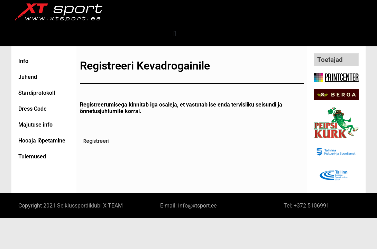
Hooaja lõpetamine (41, 140)
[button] (175, 33)
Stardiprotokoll (36, 93)
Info (23, 61)
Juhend (27, 77)
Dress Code (32, 108)
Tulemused (32, 156)
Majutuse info (35, 124)
